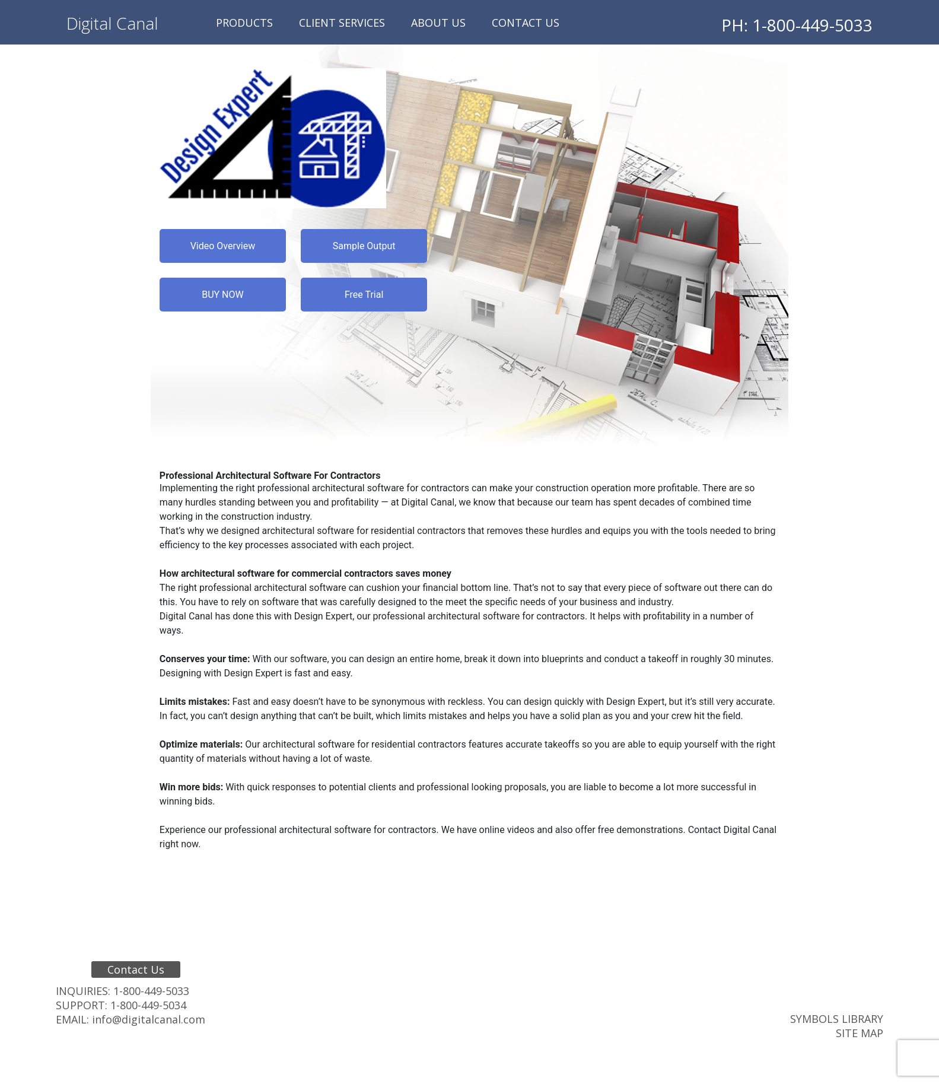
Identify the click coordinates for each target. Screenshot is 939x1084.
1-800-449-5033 (151, 991)
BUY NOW (223, 294)
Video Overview (223, 246)
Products (244, 22)
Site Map (859, 1033)
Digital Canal (112, 23)
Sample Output (364, 246)
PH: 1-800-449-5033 (797, 25)
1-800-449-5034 (148, 1005)
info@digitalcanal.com (148, 1019)
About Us (438, 22)
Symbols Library (836, 1019)
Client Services (342, 22)
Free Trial (364, 294)
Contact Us (525, 22)
